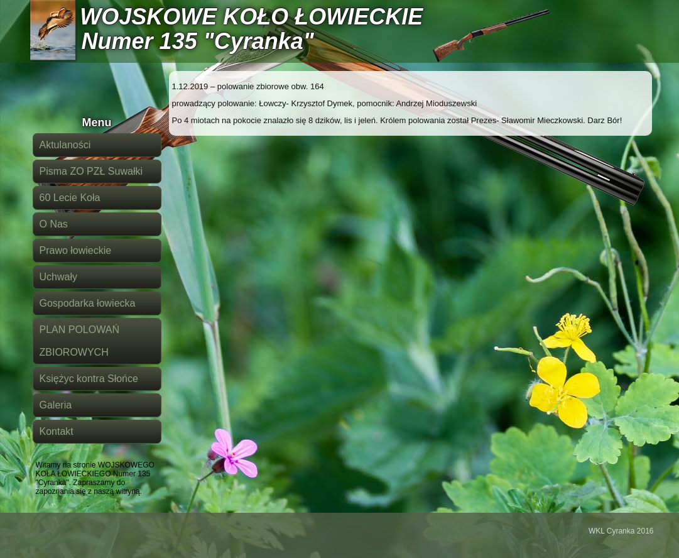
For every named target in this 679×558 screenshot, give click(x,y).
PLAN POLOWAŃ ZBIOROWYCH (79, 341)
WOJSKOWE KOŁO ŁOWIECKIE (251, 17)
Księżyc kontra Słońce (89, 378)
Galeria (56, 405)
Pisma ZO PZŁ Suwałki (91, 171)
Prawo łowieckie (76, 250)
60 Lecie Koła (70, 197)
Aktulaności (65, 145)
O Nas (54, 224)
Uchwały (58, 276)
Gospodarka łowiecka (88, 303)
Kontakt (56, 431)
